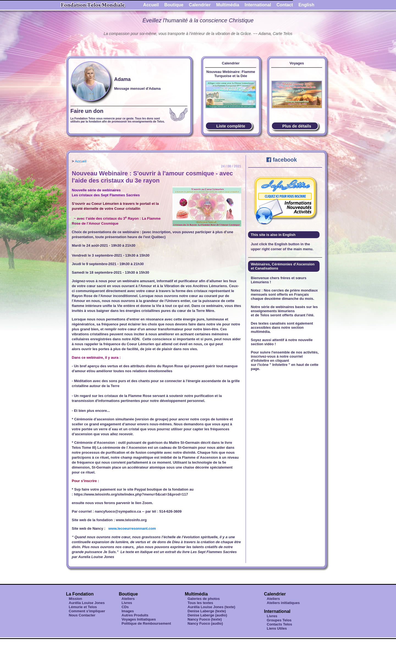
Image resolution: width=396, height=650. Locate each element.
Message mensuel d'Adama (137, 88)
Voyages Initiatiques (139, 619)
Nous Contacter (82, 615)
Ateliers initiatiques (283, 603)
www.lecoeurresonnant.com (132, 528)
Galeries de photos (204, 599)
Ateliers (128, 599)
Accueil (151, 4)
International (258, 4)
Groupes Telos (279, 620)
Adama (122, 79)
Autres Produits (135, 615)
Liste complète (230, 126)
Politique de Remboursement (146, 623)
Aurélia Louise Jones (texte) (211, 607)
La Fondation (80, 594)
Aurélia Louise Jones (87, 603)
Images (128, 611)
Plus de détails (296, 126)
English (306, 4)
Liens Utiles (277, 628)
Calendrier (200, 4)
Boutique (173, 4)
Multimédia (227, 4)
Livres (127, 603)
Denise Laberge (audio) (207, 615)
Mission (75, 599)
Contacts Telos (279, 624)
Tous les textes (200, 603)
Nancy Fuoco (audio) (205, 623)
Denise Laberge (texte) (207, 611)
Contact (285, 4)
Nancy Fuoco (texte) (205, 619)
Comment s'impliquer (87, 611)
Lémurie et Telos (83, 607)
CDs (125, 607)
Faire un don (86, 111)
